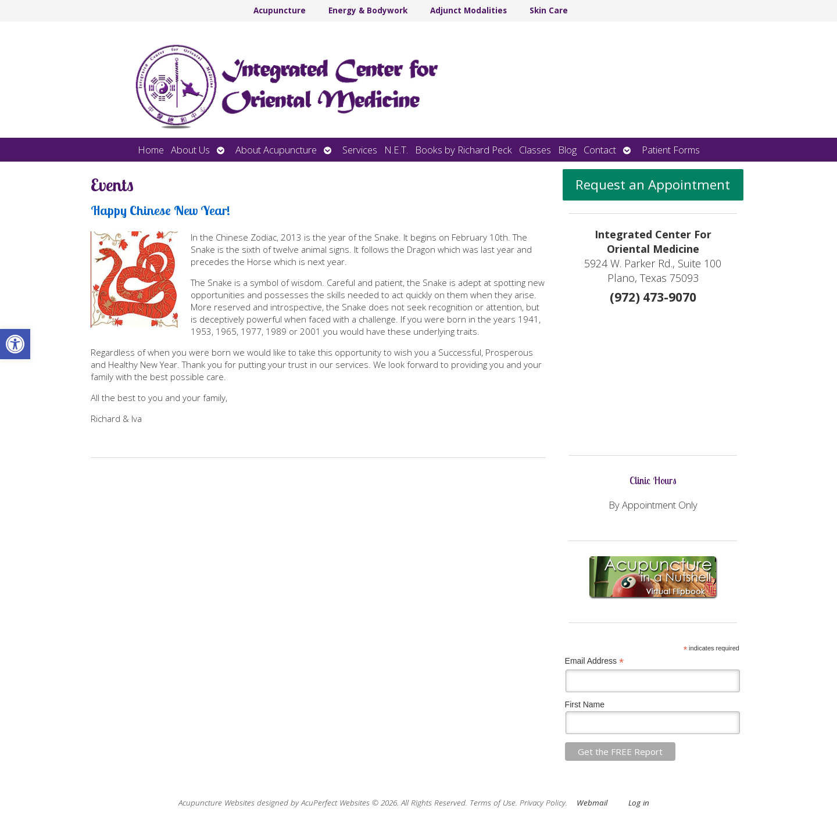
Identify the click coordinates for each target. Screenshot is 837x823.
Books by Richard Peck (463, 149)
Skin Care (549, 10)
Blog (567, 149)
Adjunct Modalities (468, 10)
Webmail (592, 802)
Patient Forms (671, 149)
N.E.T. (396, 149)
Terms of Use (493, 802)
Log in (638, 802)
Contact (600, 149)
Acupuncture (279, 10)
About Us (190, 149)
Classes (535, 149)
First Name (584, 704)
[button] (15, 344)
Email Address (594, 661)
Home (151, 149)
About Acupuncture (276, 149)
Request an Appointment (652, 185)
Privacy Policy (543, 802)
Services (359, 149)
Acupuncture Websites (216, 802)
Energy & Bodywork (367, 10)
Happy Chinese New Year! (160, 210)
